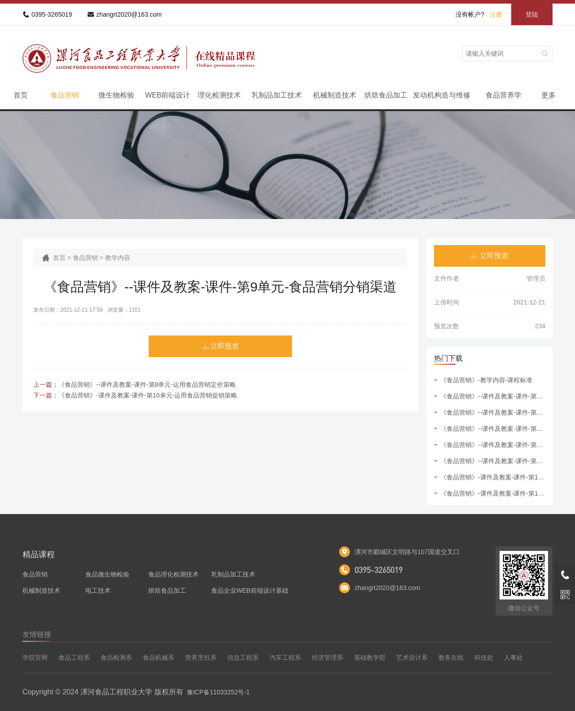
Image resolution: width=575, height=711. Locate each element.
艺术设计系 (412, 657)
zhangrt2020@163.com (129, 14)
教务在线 (451, 657)
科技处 (483, 657)
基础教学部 (369, 657)
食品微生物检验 (107, 574)
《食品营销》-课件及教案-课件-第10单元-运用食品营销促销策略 (147, 395)
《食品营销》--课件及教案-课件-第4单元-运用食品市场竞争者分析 (492, 396)
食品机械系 (158, 657)
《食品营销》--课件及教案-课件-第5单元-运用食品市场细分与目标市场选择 (492, 461)
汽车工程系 (285, 657)
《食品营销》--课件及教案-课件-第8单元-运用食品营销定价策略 (147, 384)
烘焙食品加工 (385, 95)
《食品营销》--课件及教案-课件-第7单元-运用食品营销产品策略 (492, 428)
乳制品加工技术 (277, 95)
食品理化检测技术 (173, 574)
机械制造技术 (334, 95)
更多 (548, 95)
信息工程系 (243, 657)
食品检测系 (116, 657)
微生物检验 (116, 95)
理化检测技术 (219, 95)
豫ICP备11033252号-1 (218, 692)
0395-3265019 (51, 14)
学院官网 (35, 657)
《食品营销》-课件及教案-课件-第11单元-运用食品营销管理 (492, 493)
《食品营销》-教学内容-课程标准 (486, 380)
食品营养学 (504, 95)
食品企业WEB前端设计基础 (249, 590)
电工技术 (98, 590)
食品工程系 (74, 657)
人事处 (513, 657)
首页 (20, 95)
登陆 (532, 14)
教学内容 (117, 257)
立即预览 (224, 346)
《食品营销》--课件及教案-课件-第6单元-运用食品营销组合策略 (492, 412)
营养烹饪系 (201, 657)
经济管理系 (327, 657)
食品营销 (64, 95)
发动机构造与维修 (441, 95)
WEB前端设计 (167, 95)
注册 (496, 14)
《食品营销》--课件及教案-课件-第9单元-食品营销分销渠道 (492, 444)
